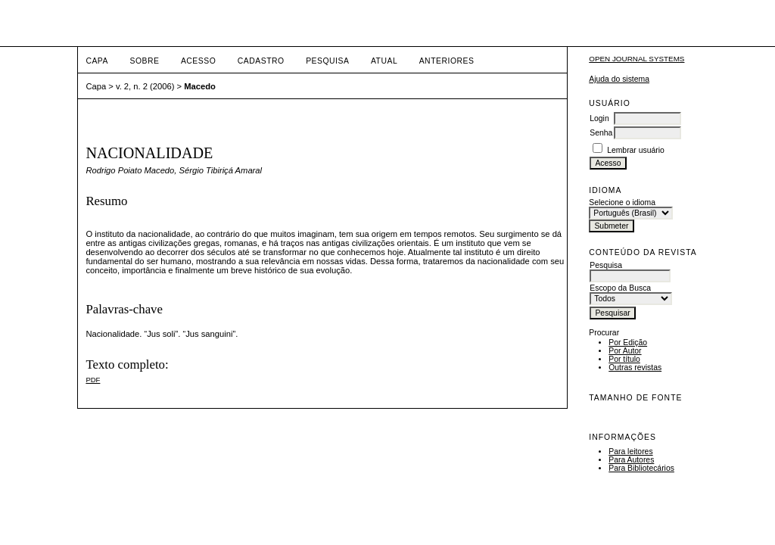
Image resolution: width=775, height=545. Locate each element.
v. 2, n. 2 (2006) (145, 86)
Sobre (144, 61)
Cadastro (261, 61)
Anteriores (447, 61)
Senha (601, 133)
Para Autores (631, 460)
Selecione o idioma (622, 202)
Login (599, 118)
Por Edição (627, 342)
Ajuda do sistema (619, 79)
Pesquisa (327, 61)
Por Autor (624, 351)
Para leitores (630, 451)
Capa (97, 61)
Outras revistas (634, 367)
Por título (624, 359)
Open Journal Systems (636, 58)
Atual (384, 61)
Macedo (200, 86)
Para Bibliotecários (641, 468)
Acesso (198, 61)
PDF (93, 379)
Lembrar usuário (636, 150)
